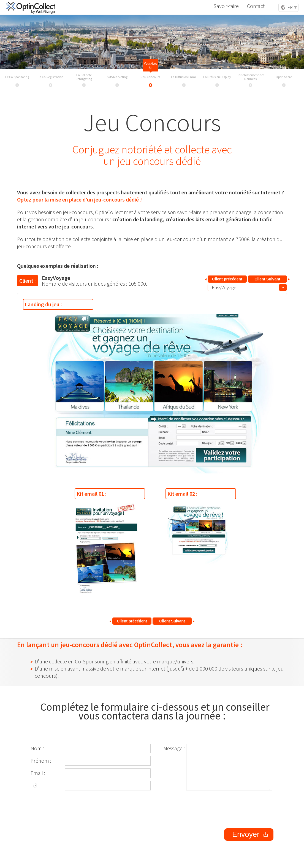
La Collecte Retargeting (84, 77)
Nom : (37, 748)
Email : (38, 773)
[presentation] (231, 809)
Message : (174, 748)
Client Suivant (267, 279)
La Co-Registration (50, 77)
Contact (258, 7)
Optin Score (284, 77)
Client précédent (227, 279)
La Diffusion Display (217, 77)
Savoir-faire (231, 7)
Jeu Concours (150, 77)
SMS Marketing (117, 77)
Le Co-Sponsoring (17, 77)
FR (290, 7)
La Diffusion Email (184, 77)
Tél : (35, 785)
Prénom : (41, 760)
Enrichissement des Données (250, 77)
